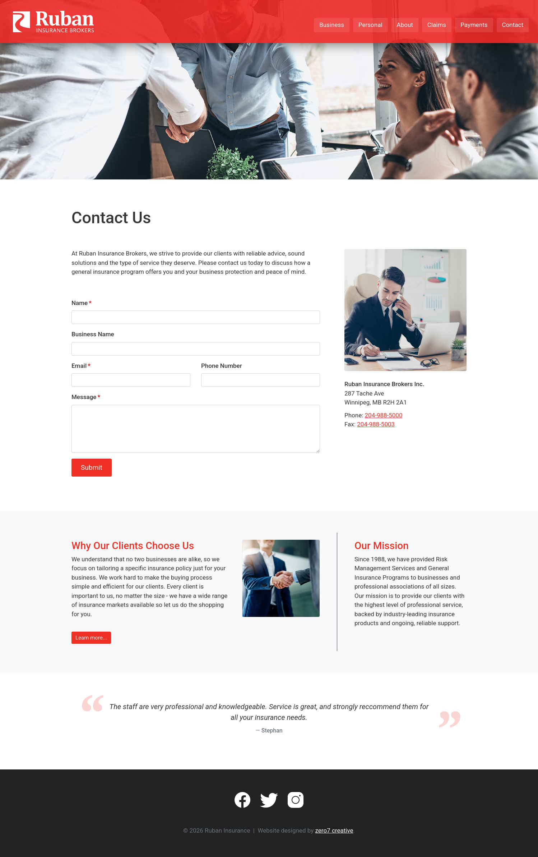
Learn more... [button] (91, 637)
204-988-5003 (376, 424)
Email (79, 365)
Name (79, 302)
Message (83, 397)
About (405, 24)
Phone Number (221, 365)
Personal (370, 24)
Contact (512, 24)
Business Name (92, 334)
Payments (473, 24)
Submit (91, 467)
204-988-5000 (384, 415)
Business (331, 24)
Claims (436, 24)
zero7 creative (334, 830)
